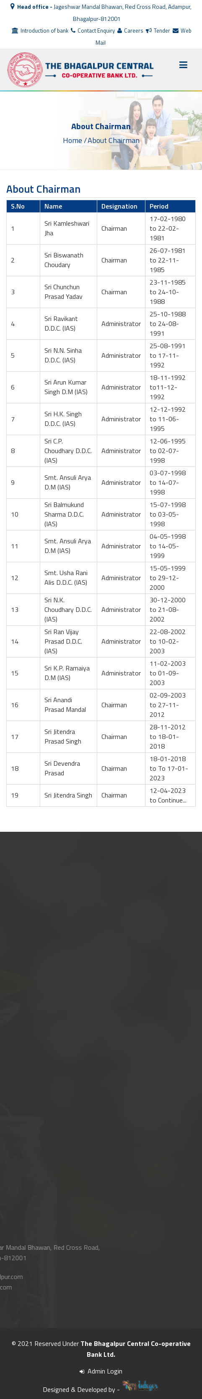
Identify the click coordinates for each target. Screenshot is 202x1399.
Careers (130, 30)
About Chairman (114, 140)
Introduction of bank (40, 30)
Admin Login (101, 1371)
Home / (75, 140)
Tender (158, 30)
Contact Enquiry (93, 30)
